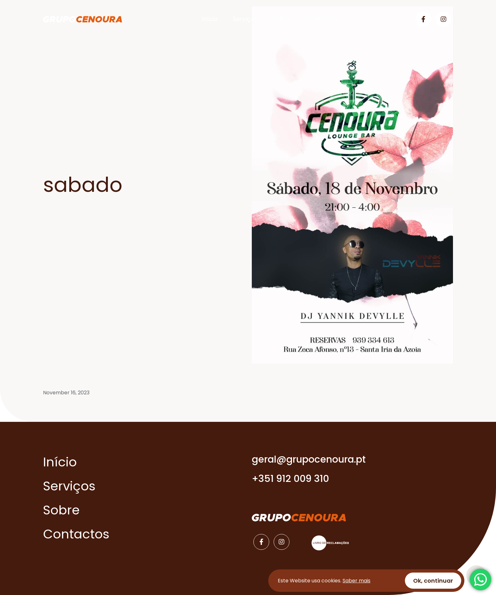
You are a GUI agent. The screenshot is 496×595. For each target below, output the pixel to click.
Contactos (322, 19)
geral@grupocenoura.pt (309, 459)
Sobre (282, 19)
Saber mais (356, 580)
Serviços (245, 19)
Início (210, 19)
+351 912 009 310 (290, 478)
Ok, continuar (433, 581)
